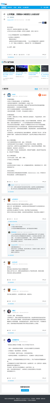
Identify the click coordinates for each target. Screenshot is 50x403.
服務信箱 (43, 398)
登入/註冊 (46, 7)
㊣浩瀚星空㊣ (15, 340)
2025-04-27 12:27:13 (25, 184)
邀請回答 (22, 54)
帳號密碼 (12, 17)
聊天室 (19, 7)
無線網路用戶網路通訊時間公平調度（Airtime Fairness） (9, 74)
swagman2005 (10, 19)
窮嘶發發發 (13, 232)
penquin (14, 289)
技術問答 (4, 7)
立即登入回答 (25, 390)
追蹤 (28, 54)
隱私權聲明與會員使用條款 (20, 400)
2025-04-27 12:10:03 (23, 96)
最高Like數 (45, 88)
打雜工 (14, 310)
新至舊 (40, 88)
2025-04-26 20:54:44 (26, 224)
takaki (13, 94)
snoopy (12, 224)
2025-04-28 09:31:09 (24, 312)
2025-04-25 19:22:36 (23, 264)
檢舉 (44, 54)
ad (8, 17)
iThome (28, 398)
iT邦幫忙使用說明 (31, 400)
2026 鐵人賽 (25, 7)
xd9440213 (15, 199)
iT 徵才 (14, 7)
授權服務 (38, 398)
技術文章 (9, 7)
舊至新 (36, 88)
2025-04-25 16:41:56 (19, 19)
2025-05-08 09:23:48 (29, 244)
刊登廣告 (33, 398)
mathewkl (14, 262)
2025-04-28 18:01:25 (23, 341)
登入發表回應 (11, 191)
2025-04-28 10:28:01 (28, 232)
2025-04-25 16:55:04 (23, 201)
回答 (9, 54)
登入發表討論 (11, 57)
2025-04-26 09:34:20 (24, 291)
